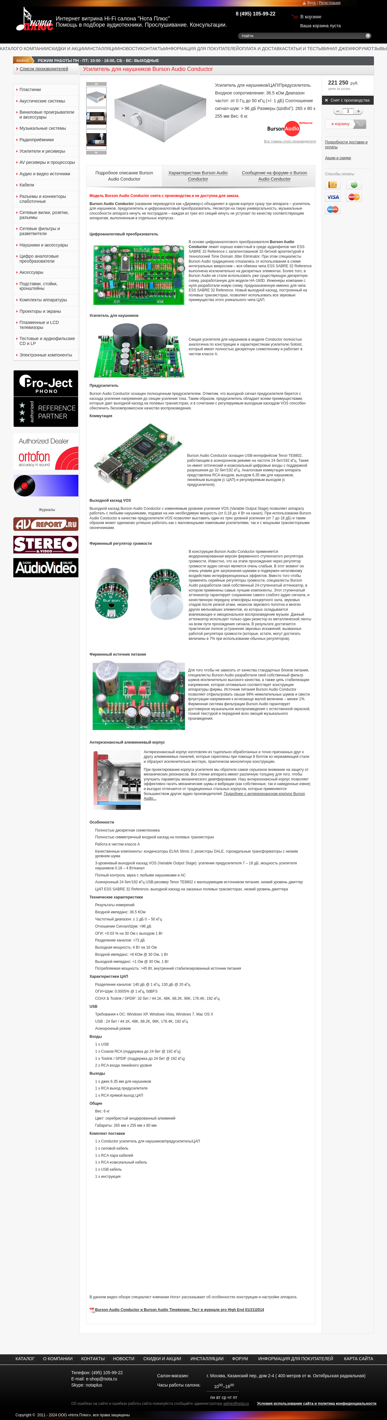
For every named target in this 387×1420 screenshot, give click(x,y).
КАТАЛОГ (9, 48)
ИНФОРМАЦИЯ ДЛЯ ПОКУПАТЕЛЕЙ (201, 48)
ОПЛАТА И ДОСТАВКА (262, 48)
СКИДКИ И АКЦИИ (67, 48)
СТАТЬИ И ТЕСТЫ (303, 48)
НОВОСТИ (130, 48)
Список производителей (44, 69)
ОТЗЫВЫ (377, 48)
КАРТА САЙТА (358, 1358)
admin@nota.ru (236, 1403)
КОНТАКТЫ (152, 48)
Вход (311, 3)
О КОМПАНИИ (34, 48)
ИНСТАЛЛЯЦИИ (103, 48)
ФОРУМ (360, 48)
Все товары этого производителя (290, 141)
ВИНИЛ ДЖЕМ (337, 48)
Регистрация (330, 3)
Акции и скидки (338, 158)
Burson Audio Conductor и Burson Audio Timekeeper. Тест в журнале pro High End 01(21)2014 (179, 1310)
